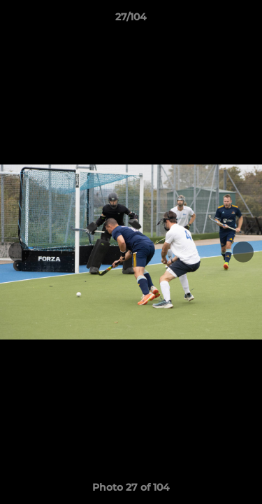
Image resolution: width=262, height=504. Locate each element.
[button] (245, 20)
